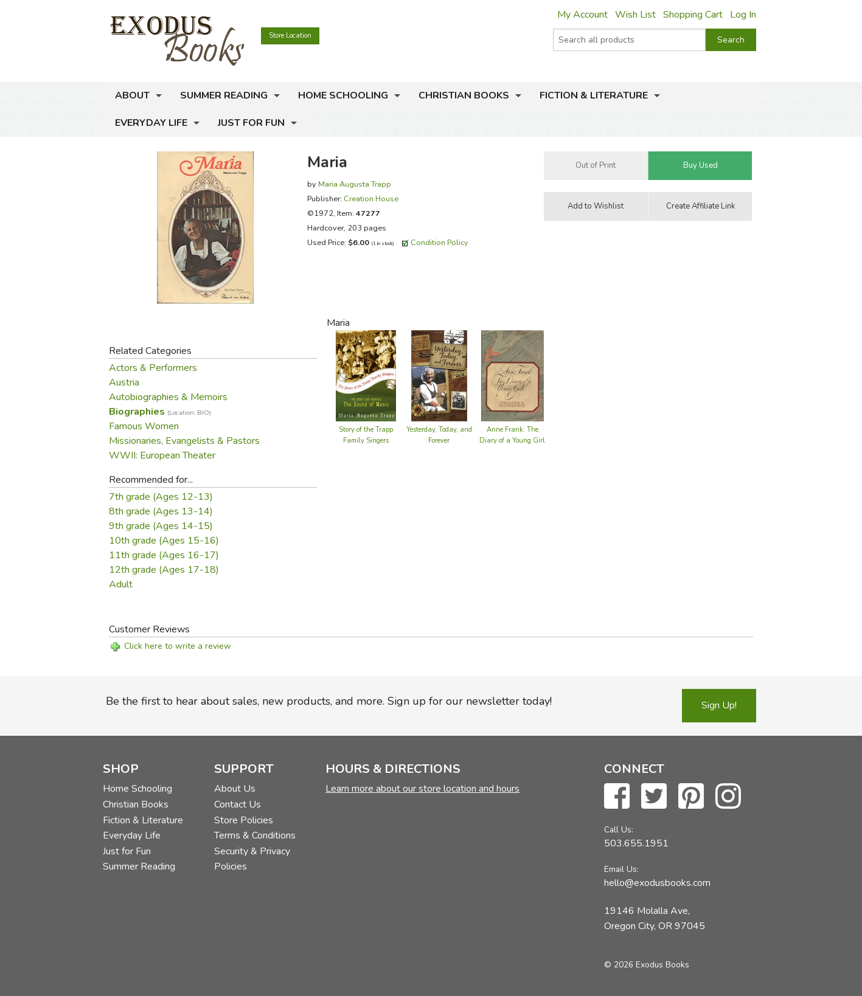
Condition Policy (439, 242)
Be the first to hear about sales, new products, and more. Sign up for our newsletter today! (329, 701)
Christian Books (464, 95)
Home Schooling (343, 95)
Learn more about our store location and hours (422, 788)
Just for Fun (251, 123)
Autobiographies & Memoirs (168, 397)
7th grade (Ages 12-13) (161, 496)
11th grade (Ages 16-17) (164, 555)
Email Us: (621, 869)
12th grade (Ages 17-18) (164, 569)
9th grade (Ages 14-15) (161, 526)
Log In (743, 14)
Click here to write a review (177, 646)
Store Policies (243, 820)
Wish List (635, 14)
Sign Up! (719, 705)
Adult (121, 584)
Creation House (371, 198)
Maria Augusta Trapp (354, 184)
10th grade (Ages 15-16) (164, 540)
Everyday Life (151, 123)
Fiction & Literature (594, 95)
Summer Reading (224, 95)
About (132, 95)
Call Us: (618, 829)
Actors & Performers (153, 368)
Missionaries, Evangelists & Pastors (184, 441)
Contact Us (237, 804)
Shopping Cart (693, 14)
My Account (582, 14)
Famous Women (144, 426)
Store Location (290, 35)
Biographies (160, 411)
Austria (124, 382)
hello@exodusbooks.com (657, 883)
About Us (234, 788)
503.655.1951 (636, 843)
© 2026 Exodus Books (646, 964)
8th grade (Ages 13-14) (161, 511)
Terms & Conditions (255, 835)
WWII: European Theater (162, 455)
